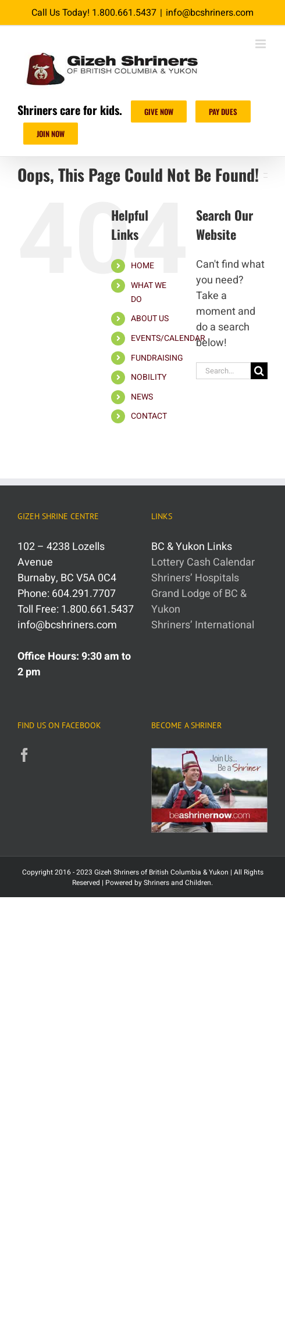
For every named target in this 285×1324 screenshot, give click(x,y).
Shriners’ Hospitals (195, 578)
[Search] (259, 370)
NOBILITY (148, 377)
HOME (142, 266)
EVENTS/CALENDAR (168, 338)
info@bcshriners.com (210, 13)
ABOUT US (150, 318)
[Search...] (223, 370)
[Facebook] (24, 755)
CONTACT (149, 416)
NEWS (142, 397)
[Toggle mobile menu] (261, 44)
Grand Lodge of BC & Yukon (199, 601)
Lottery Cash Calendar (203, 562)
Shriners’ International (202, 625)
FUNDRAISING (157, 358)
